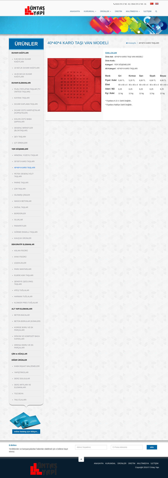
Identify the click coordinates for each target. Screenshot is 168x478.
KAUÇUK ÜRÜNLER (22, 238)
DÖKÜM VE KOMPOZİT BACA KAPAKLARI (27, 337)
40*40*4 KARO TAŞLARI (24, 168)
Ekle (152, 447)
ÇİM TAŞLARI (20, 189)
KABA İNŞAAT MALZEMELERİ (26, 366)
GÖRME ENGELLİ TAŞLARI (26, 232)
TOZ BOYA (18, 394)
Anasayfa (75, 11)
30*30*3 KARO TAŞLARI (24, 161)
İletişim (147, 11)
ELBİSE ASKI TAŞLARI (23, 275)
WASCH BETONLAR (22, 201)
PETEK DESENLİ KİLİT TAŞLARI (24, 175)
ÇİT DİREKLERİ (20, 143)
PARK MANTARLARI (22, 269)
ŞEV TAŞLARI (20, 137)
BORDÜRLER (20, 213)
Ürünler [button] (105, 11)
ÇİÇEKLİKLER (20, 263)
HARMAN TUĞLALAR (23, 296)
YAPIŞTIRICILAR (21, 372)
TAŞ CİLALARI (20, 400)
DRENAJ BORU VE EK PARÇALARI (23, 346)
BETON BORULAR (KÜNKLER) (27, 321)
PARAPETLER (20, 226)
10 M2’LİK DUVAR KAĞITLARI (26, 68)
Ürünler (121, 463)
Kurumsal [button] (90, 11)
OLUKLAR (18, 220)
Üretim (131, 463)
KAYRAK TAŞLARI (22, 98)
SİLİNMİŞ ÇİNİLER (22, 195)
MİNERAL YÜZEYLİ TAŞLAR (26, 155)
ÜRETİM (118, 11)
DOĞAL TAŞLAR (21, 207)
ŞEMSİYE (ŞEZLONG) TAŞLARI (23, 282)
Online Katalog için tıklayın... (26, 432)
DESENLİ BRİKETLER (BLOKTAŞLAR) (23, 129)
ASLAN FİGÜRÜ (21, 251)
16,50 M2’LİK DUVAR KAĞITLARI (23, 75)
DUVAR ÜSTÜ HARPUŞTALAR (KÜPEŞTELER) (27, 111)
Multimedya (143, 463)
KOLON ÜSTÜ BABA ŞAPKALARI (23, 120)
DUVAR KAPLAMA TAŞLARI (26, 104)
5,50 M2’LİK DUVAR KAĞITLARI (22, 60)
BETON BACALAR (22, 315)
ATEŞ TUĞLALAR (21, 290)
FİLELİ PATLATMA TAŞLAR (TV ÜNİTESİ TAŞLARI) (27, 90)
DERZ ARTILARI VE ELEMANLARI (22, 386)
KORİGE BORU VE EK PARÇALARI (23, 328)
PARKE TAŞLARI (21, 183)
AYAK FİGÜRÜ (20, 257)
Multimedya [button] (133, 11)
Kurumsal (110, 463)
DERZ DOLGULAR (22, 379)
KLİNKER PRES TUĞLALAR (26, 303)
